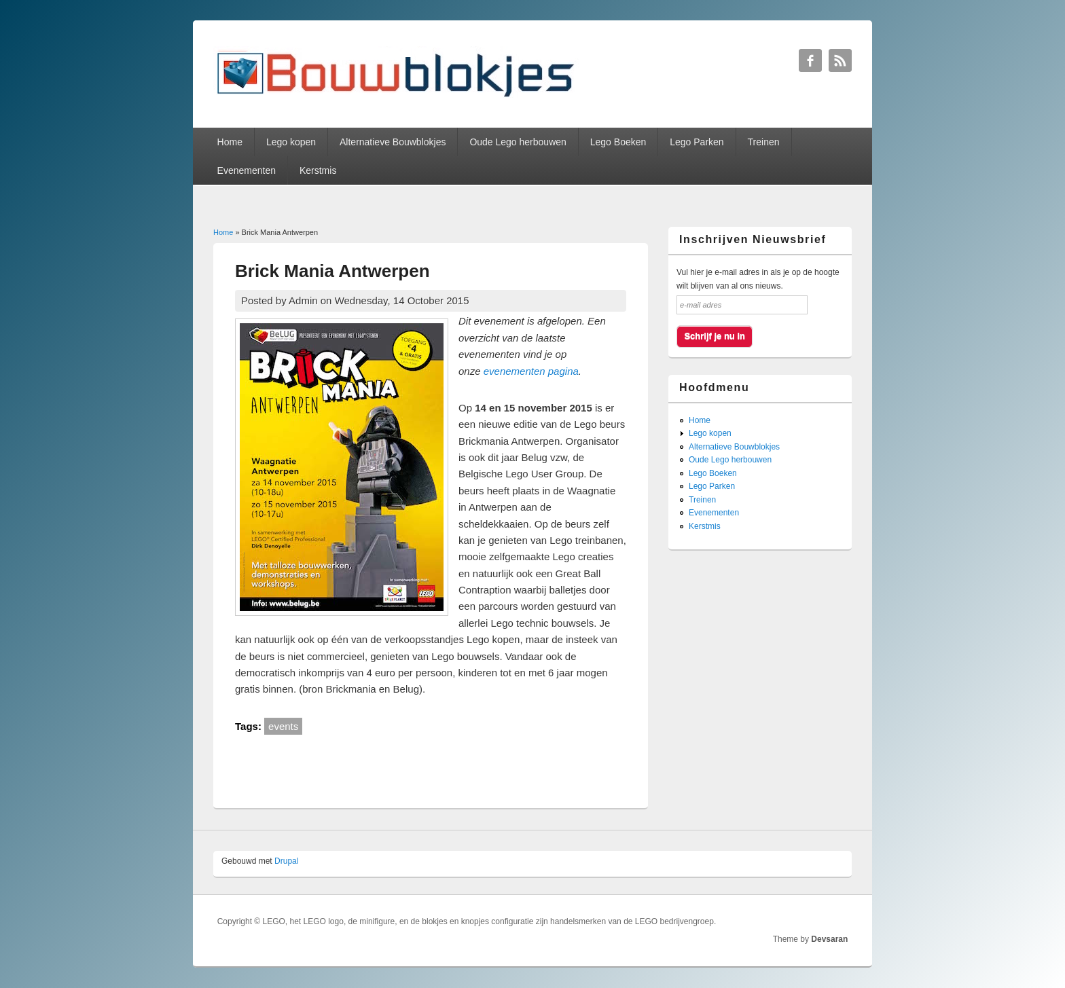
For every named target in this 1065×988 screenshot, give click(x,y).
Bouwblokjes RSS (840, 60)
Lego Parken (696, 141)
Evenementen (246, 170)
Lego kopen (291, 141)
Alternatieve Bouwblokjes (393, 141)
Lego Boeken (618, 141)
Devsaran (829, 939)
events (283, 726)
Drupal (286, 861)
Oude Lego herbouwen (517, 141)
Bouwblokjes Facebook (810, 60)
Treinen (764, 141)
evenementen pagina (531, 371)
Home (229, 141)
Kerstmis (318, 170)
